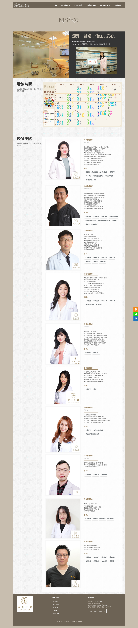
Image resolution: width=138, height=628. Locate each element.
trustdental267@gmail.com (101, 605)
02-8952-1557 (99, 601)
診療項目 (56, 607)
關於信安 (56, 604)
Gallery (55, 610)
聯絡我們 (56, 613)
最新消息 (56, 601)
